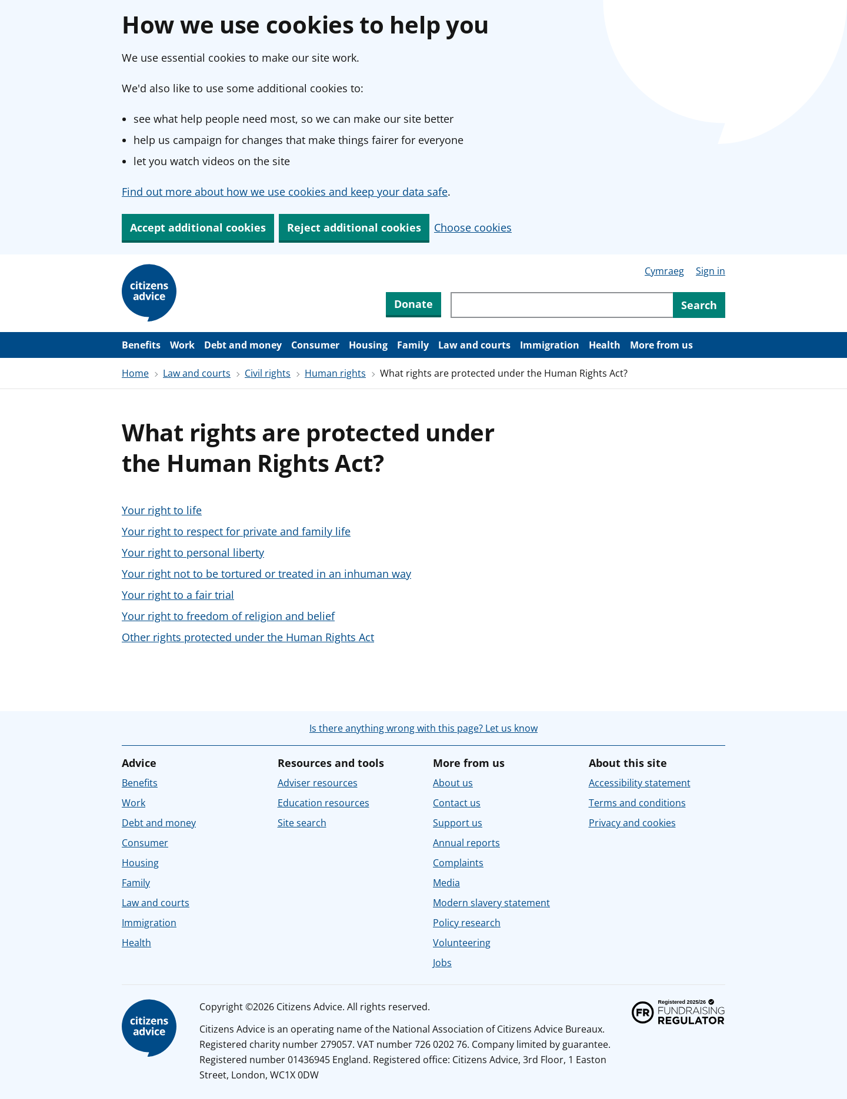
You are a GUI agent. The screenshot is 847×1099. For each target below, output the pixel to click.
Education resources (323, 802)
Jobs (442, 962)
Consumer (315, 345)
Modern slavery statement (491, 902)
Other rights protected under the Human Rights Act (248, 637)
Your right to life (162, 510)
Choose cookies (473, 227)
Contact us (457, 802)
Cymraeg (664, 270)
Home (135, 373)
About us (453, 782)
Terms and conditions (637, 802)
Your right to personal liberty (193, 552)
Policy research (467, 922)
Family (413, 345)
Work (182, 345)
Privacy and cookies (632, 822)
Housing (368, 345)
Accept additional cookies (198, 227)
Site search (302, 822)
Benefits (141, 345)
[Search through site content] (562, 305)
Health (605, 345)
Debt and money (243, 345)
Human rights (335, 373)
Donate (413, 304)
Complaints (458, 862)
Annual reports (466, 842)
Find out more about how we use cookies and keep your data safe (285, 192)
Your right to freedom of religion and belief (228, 616)
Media (446, 882)
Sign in (710, 270)
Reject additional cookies (354, 227)
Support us (457, 822)
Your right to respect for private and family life (236, 531)
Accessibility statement (640, 782)
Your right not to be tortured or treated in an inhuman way (266, 574)
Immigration (549, 345)
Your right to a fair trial (178, 595)
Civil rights (268, 373)
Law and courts (474, 345)
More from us (661, 345)
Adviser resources (318, 782)
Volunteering (462, 942)
